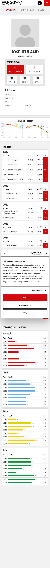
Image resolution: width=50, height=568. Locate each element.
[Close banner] (46, 253)
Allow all (25, 298)
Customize (25, 305)
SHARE (41, 10)
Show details (37, 290)
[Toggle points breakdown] (34, 160)
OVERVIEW (10, 10)
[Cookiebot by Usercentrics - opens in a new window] (31, 253)
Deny (25, 313)
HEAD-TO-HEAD (27, 10)
